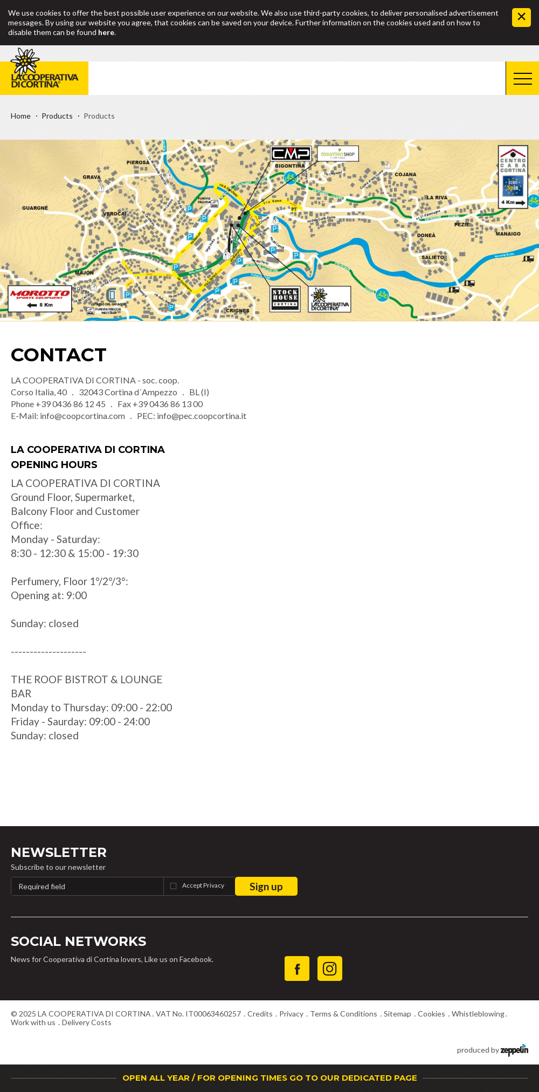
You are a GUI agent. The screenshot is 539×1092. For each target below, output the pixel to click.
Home (21, 115)
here (106, 32)
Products (57, 115)
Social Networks (78, 941)
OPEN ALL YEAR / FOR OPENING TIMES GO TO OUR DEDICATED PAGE (269, 1078)
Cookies (431, 1013)
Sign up (266, 886)
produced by (492, 1049)
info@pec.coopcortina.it (201, 415)
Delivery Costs (87, 1022)
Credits (260, 1013)
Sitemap (397, 1013)
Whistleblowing (478, 1013)
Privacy (291, 1013)
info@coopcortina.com (82, 415)
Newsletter (59, 852)
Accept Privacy (203, 885)
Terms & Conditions (343, 1013)
